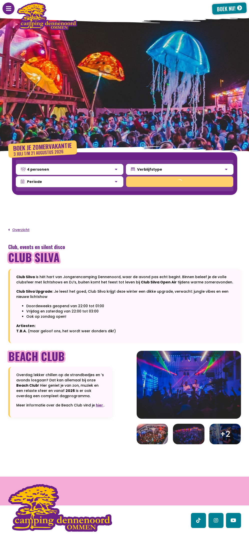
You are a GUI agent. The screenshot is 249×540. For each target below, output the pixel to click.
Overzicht (21, 229)
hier (100, 405)
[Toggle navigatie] (9, 9)
